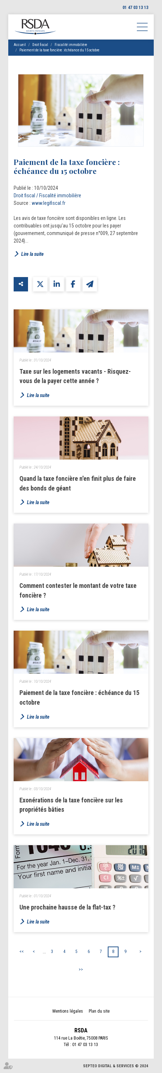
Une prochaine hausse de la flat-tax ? (67, 907)
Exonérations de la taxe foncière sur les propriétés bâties (71, 805)
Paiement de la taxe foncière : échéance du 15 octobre (59, 50)
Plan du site (99, 1011)
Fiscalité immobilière (71, 45)
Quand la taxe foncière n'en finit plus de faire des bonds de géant (77, 483)
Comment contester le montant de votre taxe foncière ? (77, 590)
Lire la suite (32, 254)
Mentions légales (67, 1011)
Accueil (20, 45)
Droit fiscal (40, 45)
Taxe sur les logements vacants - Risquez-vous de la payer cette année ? (75, 376)
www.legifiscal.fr (48, 203)
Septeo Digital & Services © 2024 (115, 1066)
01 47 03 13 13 (135, 7)
